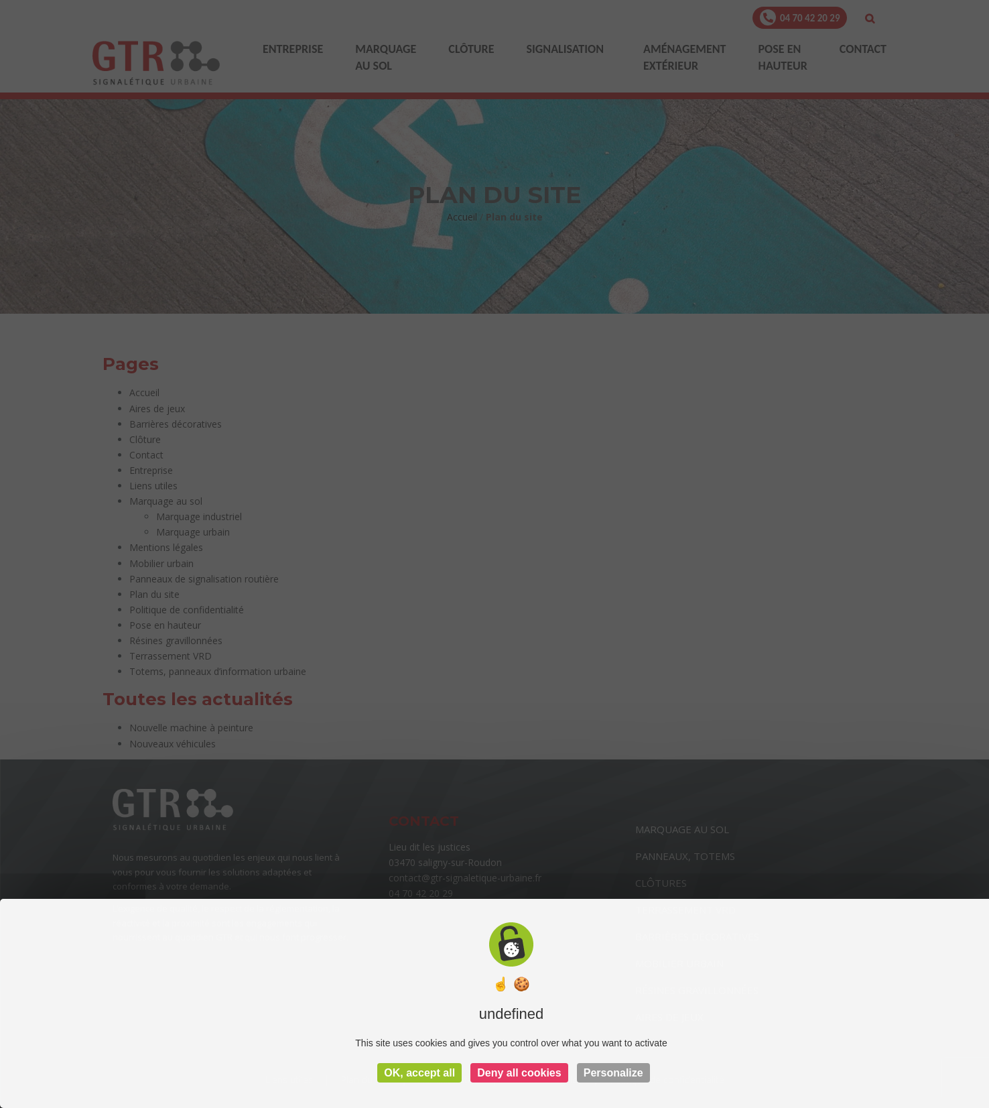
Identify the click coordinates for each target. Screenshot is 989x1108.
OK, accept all (419, 1073)
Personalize (613, 1073)
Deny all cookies (519, 1073)
